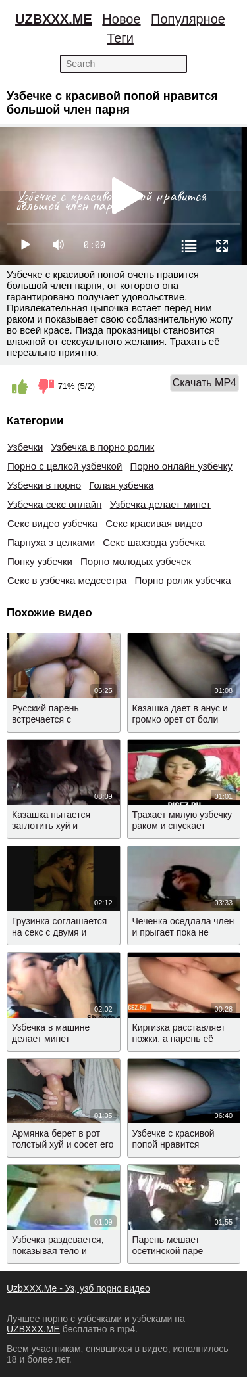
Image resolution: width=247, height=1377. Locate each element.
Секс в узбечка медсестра (66, 580)
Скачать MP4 (204, 382)
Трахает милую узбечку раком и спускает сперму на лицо (182, 825)
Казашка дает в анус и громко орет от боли (180, 714)
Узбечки (25, 447)
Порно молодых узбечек (135, 561)
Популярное (188, 19)
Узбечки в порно (44, 485)
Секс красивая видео (153, 523)
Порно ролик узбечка (183, 580)
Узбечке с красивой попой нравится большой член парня (176, 1144)
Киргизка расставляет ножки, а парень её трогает (178, 1038)
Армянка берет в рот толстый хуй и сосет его (62, 1139)
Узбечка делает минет (160, 504)
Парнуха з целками (51, 542)
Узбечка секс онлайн (54, 504)
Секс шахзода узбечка (154, 542)
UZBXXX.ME (53, 19)
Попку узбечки (39, 561)
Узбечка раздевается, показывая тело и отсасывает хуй (58, 1250)
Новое (121, 19)
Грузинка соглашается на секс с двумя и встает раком (59, 932)
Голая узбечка (121, 485)
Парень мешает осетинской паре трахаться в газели (172, 1250)
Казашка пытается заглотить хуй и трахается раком (51, 825)
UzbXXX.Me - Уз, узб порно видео (78, 1288)
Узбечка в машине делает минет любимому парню (51, 1038)
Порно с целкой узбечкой (64, 466)
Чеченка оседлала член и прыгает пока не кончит (183, 932)
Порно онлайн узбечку (181, 466)
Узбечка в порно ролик (103, 447)
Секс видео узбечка (52, 523)
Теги (120, 38)
